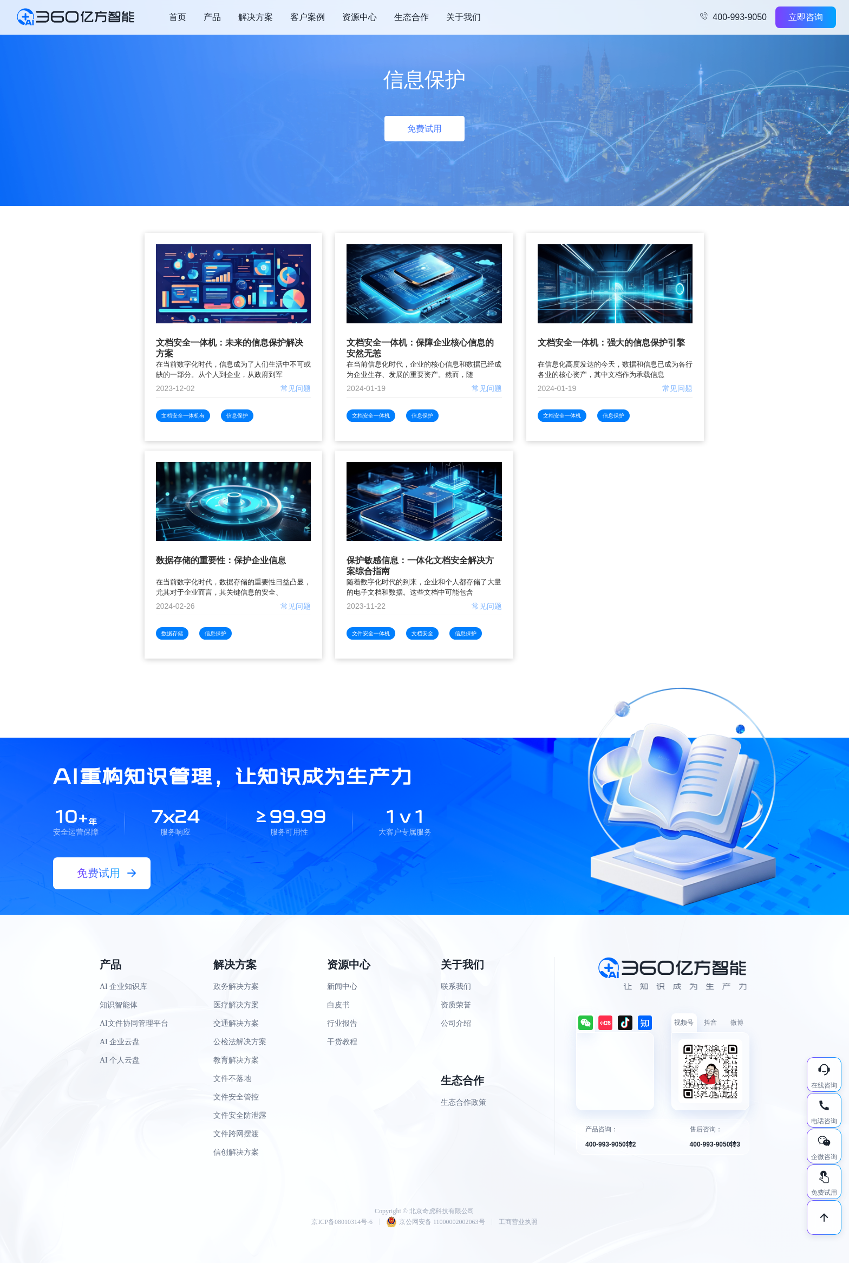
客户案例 (307, 17)
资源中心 (359, 17)
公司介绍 (456, 1023)
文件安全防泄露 (239, 1115)
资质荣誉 (456, 1005)
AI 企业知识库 (123, 986)
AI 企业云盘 (120, 1042)
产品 (212, 17)
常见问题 (295, 388)
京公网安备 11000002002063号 (435, 1221)
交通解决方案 (236, 1023)
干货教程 (342, 1042)
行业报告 (342, 1023)
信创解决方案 (236, 1152)
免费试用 (424, 128)
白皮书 (338, 1005)
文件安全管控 (236, 1097)
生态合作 (411, 17)
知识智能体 (119, 1005)
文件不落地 (232, 1079)
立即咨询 (805, 17)
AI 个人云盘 (120, 1060)
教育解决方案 (236, 1060)
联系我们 (456, 986)
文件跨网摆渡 (236, 1134)
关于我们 (463, 17)
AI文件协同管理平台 (134, 1023)
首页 (177, 17)
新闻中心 (342, 986)
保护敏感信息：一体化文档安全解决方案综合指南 (420, 566)
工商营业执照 (518, 1222)
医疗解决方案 (236, 1005)
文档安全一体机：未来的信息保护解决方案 (229, 348)
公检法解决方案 (239, 1042)
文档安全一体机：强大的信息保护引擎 (611, 342)
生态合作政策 (463, 1102)
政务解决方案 (236, 986)
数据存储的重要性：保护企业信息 (221, 560)
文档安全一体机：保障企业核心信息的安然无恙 (420, 348)
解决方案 (255, 17)
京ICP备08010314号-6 (342, 1222)
